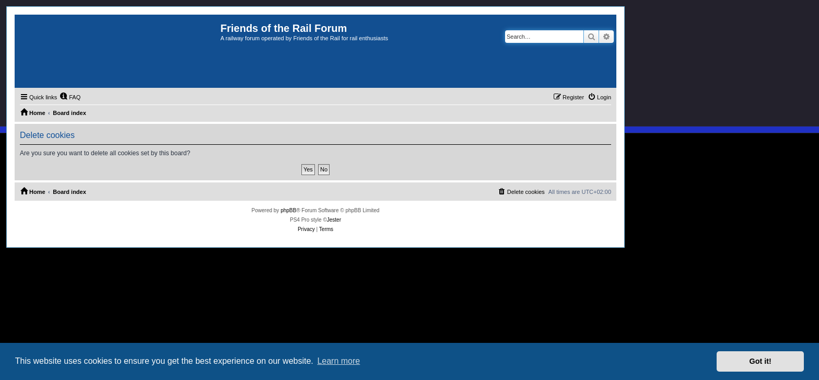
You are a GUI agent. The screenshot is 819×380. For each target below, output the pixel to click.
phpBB (288, 210)
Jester (334, 220)
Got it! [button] (760, 361)
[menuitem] (70, 97)
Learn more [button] (338, 360)
